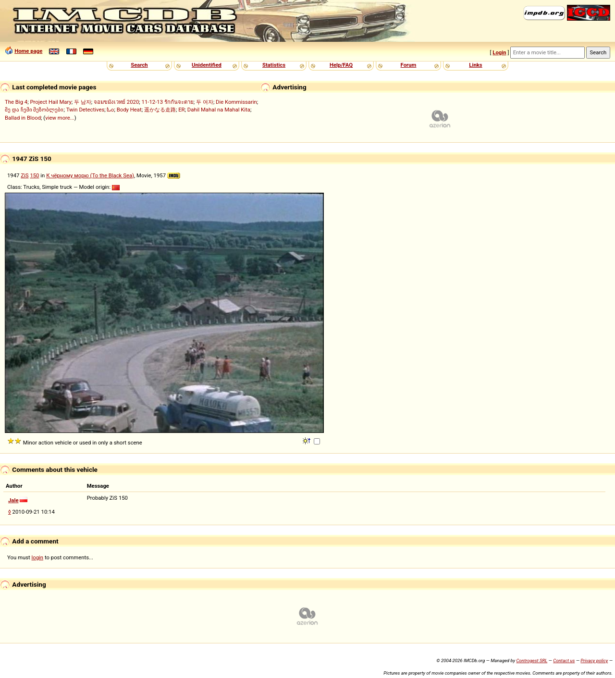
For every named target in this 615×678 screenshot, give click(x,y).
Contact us (564, 660)
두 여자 (204, 102)
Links (475, 65)
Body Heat (129, 109)
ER (181, 109)
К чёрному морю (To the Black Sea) (90, 175)
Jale (13, 500)
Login (499, 52)
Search (139, 65)
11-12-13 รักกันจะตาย (168, 102)
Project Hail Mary (50, 102)
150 (34, 175)
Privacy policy (594, 660)
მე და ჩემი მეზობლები (34, 109)
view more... (59, 117)
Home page (28, 51)
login (38, 557)
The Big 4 (16, 102)
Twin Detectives (85, 109)
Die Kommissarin (236, 102)
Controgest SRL (531, 660)
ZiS (24, 175)
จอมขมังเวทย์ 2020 (116, 102)
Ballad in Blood (23, 117)
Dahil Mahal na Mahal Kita (218, 109)
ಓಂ (110, 109)
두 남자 (82, 102)
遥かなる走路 (160, 109)
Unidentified (206, 65)
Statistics (273, 65)
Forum (409, 65)
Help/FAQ (341, 65)
